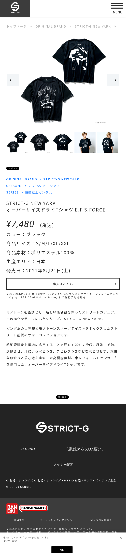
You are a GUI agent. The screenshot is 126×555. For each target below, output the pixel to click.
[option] (63, 80)
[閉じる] (120, 538)
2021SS (37, 185)
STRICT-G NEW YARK (64, 179)
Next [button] (113, 80)
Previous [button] (12, 80)
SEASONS (15, 185)
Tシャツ (57, 185)
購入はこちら (63, 284)
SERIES (13, 192)
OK (62, 550)
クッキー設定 (63, 466)
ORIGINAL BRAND (22, 179)
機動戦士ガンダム (40, 192)
